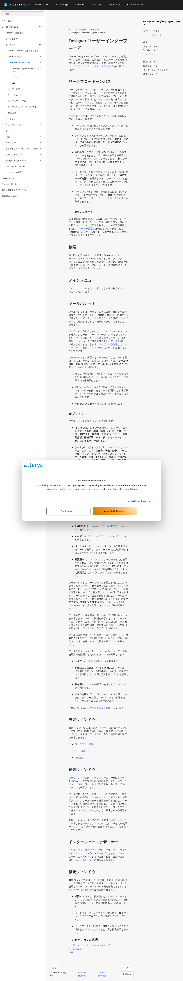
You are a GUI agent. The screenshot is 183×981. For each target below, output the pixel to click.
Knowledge (62, 4)
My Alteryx (114, 4)
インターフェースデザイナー (84, 850)
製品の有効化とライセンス (21, 190)
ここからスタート (154, 35)
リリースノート (9, 21)
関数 (23, 136)
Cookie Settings (137, 501)
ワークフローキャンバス (154, 31)
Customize (68, 511)
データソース (23, 142)
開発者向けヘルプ (21, 196)
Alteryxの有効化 (24, 56)
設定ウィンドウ (150, 61)
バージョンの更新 (14, 172)
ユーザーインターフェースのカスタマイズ (26, 70)
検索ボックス (90, 255)
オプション (151, 54)
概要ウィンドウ (150, 74)
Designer (82, 29)
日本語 (127, 974)
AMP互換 (112, 526)
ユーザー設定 (24, 89)
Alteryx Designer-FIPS (23, 160)
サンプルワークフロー (18, 101)
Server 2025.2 (21, 178)
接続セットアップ (23, 154)
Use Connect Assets (15, 166)
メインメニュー (26, 77)
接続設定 (79, 757)
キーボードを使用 (108, 344)
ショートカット (24, 95)
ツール (23, 130)
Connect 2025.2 (21, 184)
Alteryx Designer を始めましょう (23, 50)
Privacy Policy (128, 489)
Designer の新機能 (14, 32)
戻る (54, 967)
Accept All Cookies (114, 511)
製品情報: (12, 113)
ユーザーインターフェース (24, 62)
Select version (135, 4)
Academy (79, 4)
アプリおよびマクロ (23, 124)
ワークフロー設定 (84, 744)
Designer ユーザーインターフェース (161, 23)
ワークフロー (23, 119)
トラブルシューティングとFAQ (22, 107)
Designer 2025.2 (21, 27)
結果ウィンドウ (77, 777)
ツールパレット (150, 50)
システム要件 (12, 39)
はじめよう (23, 44)
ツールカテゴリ (95, 707)
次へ (128, 967)
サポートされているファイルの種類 (23, 148)
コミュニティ (96, 4)
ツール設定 (80, 750)
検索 (13, 83)
